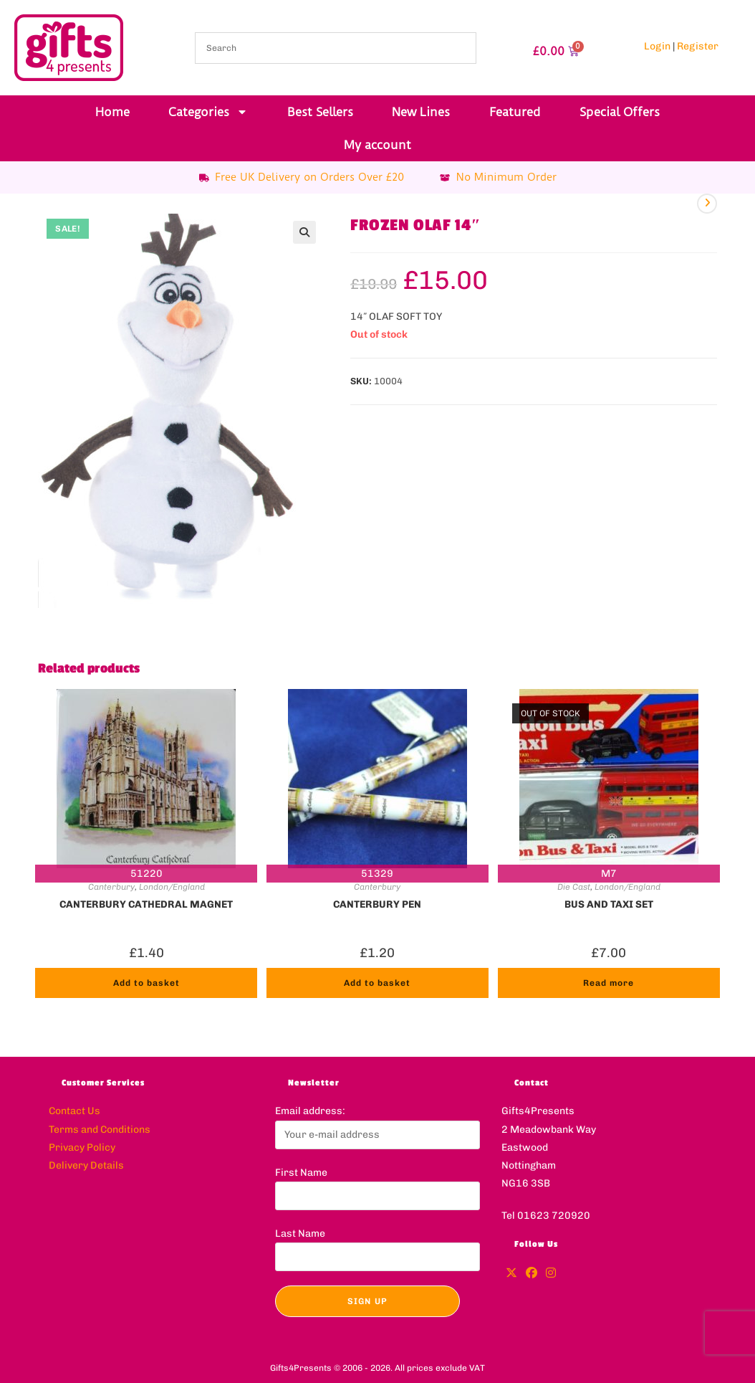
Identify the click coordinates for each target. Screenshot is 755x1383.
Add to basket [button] (146, 983)
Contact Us (74, 1111)
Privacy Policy (82, 1147)
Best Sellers (320, 112)
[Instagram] (551, 1273)
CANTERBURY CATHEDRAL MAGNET (146, 904)
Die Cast (573, 887)
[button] (304, 232)
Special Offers (620, 112)
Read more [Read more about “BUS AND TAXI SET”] (608, 983)
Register (697, 46)
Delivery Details (86, 1165)
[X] (511, 1273)
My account (377, 145)
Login (657, 46)
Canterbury (111, 887)
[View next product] (707, 204)
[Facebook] (531, 1273)
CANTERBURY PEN (377, 904)
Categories (208, 112)
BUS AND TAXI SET (608, 904)
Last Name (300, 1233)
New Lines (421, 112)
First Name (301, 1172)
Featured (515, 112)
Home (112, 112)
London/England (172, 887)
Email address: (310, 1111)
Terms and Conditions (99, 1129)
